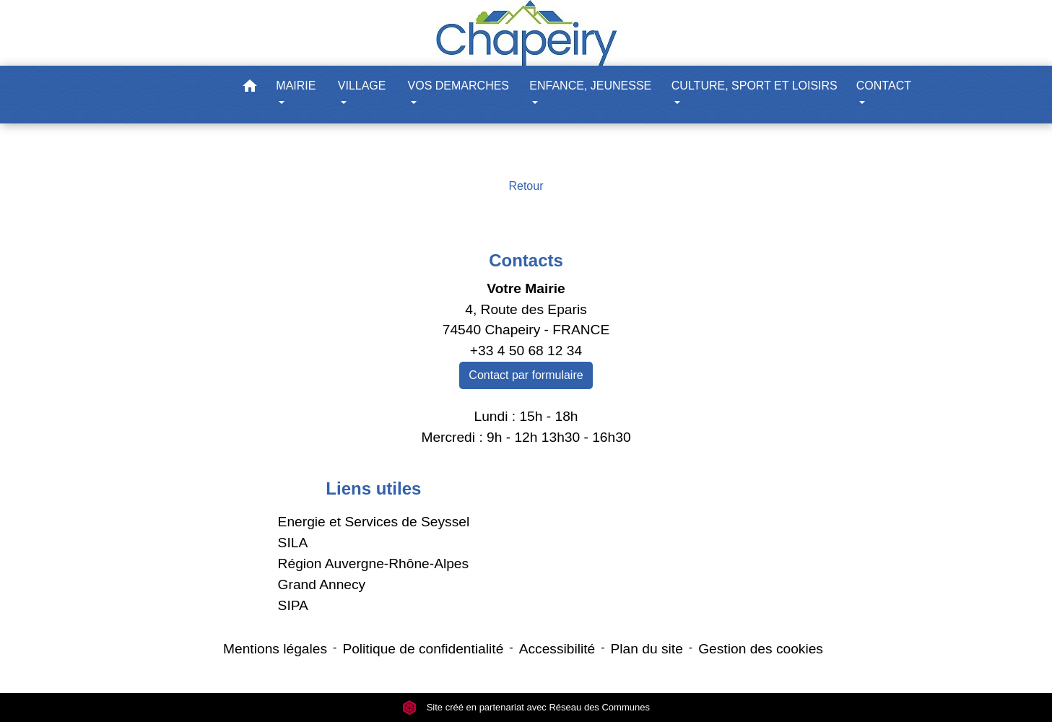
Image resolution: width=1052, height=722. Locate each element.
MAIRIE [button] (296, 85)
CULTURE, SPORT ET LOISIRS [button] (754, 85)
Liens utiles (373, 488)
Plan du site (647, 648)
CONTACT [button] (883, 85)
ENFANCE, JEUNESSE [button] (590, 85)
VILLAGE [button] (362, 85)
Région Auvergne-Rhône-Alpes (373, 563)
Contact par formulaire (526, 375)
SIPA (293, 605)
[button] (250, 88)
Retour (525, 186)
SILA (293, 542)
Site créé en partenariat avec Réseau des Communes (526, 707)
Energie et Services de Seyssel (374, 521)
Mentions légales (275, 648)
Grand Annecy (322, 584)
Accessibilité (557, 648)
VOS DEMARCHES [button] (458, 85)
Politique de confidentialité (422, 648)
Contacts (526, 260)
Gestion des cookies (760, 648)
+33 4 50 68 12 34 (526, 350)
